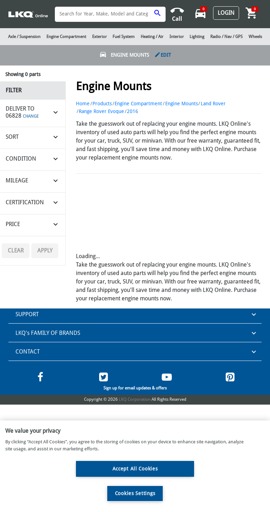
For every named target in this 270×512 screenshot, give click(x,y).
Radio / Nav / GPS (226, 36)
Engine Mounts (181, 103)
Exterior (99, 36)
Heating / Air (152, 36)
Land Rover (213, 103)
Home (83, 103)
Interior (176, 36)
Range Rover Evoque (101, 111)
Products (102, 103)
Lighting (196, 36)
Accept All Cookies (135, 469)
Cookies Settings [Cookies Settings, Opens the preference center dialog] (135, 493)
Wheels (255, 36)
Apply (44, 250)
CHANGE (31, 116)
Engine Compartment (138, 103)
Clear (16, 250)
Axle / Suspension (24, 36)
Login (226, 13)
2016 (132, 111)
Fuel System (123, 36)
